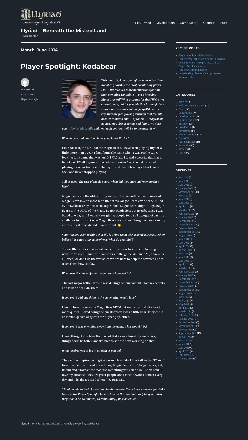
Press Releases (186, 141)
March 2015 (184, 210)
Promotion (184, 145)
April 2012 (184, 307)
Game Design (189, 22)
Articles (182, 102)
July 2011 (183, 340)
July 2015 (183, 195)
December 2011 (187, 322)
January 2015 (185, 217)
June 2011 (183, 344)
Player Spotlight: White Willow (195, 55)
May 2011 (183, 347)
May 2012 (183, 304)
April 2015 (183, 206)
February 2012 (186, 315)
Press (223, 22)
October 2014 (185, 228)
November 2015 (187, 192)
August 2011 (185, 336)
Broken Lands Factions (191, 105)
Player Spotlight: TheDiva (192, 69)
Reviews (183, 149)
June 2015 (183, 199)
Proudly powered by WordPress (81, 423)
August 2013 (185, 250)
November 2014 (187, 224)
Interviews (184, 131)
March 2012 (184, 311)
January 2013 (185, 275)
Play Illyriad (143, 22)
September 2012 (187, 289)
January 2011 (185, 358)
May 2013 (183, 260)
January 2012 (185, 318)
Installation (185, 127)
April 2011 (183, 351)
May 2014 (183, 242)
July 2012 (183, 297)
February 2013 (186, 271)
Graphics (209, 22)
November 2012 (187, 282)
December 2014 (187, 221)
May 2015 (183, 202)
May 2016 (183, 184)
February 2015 (186, 213)
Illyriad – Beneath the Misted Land (63, 30)
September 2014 (187, 231)
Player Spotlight (30, 99)
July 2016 (183, 177)
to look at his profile (80, 128)
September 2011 (187, 333)
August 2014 (185, 235)
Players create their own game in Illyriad (201, 59)
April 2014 (184, 246)
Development (165, 22)
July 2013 (183, 253)
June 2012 (183, 300)
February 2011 (186, 355)
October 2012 (185, 286)
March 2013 (184, 268)
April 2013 (184, 264)
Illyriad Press (27, 89)
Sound (182, 152)
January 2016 (185, 188)
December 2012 (187, 279)
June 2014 (183, 239)
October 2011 (185, 329)
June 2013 (183, 257)
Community (185, 112)
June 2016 (183, 181)
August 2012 (185, 293)
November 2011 (186, 326)
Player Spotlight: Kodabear (69, 66)
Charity (182, 109)
